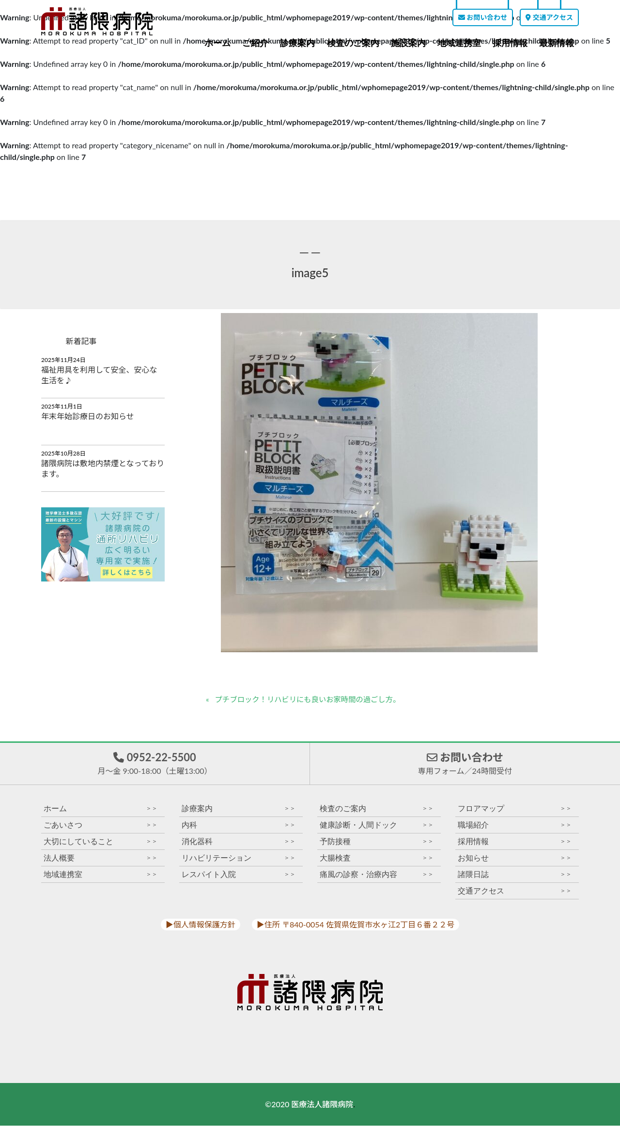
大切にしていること (100, 845)
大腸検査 (377, 862)
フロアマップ (515, 812)
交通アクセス (549, 17)
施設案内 (408, 43)
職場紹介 (515, 829)
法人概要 (100, 862)
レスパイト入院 (238, 878)
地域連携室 (459, 43)
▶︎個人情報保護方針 (200, 928)
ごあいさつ (100, 829)
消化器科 (238, 845)
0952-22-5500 (154, 765)
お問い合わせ (482, 17)
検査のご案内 (353, 43)
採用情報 (510, 43)
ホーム (217, 43)
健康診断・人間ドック (377, 829)
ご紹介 (255, 43)
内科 (238, 829)
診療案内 (297, 43)
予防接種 (377, 845)
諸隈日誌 (515, 878)
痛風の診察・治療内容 (377, 878)
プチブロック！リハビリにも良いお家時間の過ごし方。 (312, 699)
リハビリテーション (238, 862)
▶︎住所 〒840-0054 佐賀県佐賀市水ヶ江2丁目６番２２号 (355, 928)
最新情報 (556, 43)
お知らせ (515, 862)
